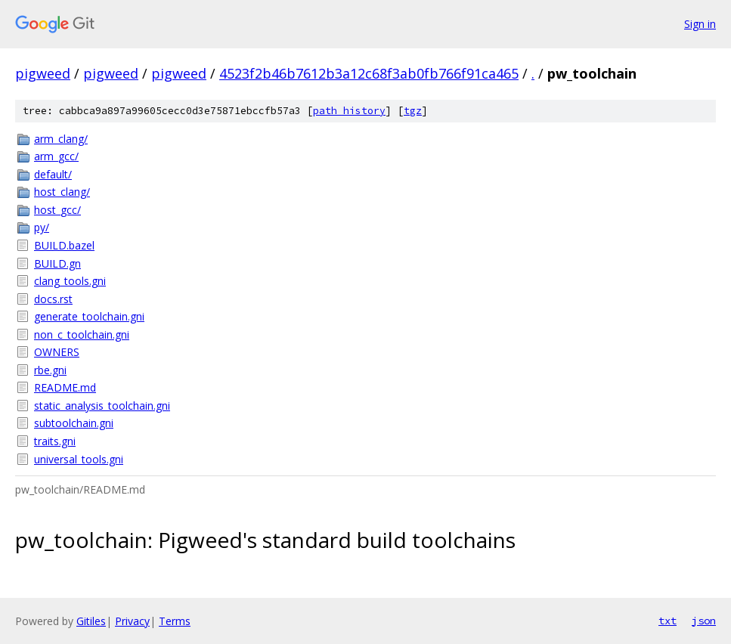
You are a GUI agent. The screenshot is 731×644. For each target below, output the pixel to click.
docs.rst (53, 299)
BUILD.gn (57, 263)
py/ (41, 227)
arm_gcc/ (56, 156)
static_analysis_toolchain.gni (102, 405)
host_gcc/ (57, 210)
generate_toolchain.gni (89, 316)
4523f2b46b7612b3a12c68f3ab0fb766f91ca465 (369, 73)
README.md (65, 387)
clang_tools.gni (70, 281)
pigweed (42, 73)
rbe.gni (50, 370)
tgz (413, 110)
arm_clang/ (61, 139)
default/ (53, 174)
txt (667, 620)
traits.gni (55, 441)
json (704, 620)
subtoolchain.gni (73, 423)
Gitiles (91, 621)
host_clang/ (62, 191)
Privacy (132, 621)
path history (349, 110)
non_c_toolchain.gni (81, 334)
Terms (174, 621)
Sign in (700, 24)
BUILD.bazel (64, 245)
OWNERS (56, 352)
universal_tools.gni (78, 459)
